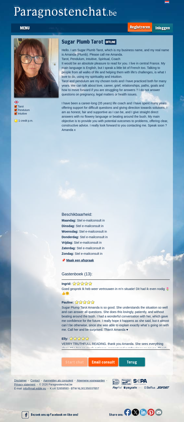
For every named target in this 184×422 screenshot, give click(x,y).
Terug (132, 362)
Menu (24, 28)
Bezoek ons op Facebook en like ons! (50, 414)
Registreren (140, 27)
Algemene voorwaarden (91, 380)
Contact (34, 380)
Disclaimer (20, 380)
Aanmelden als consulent (58, 380)
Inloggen (162, 28)
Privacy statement (24, 384)
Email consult (103, 362)
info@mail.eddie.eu (34, 388)
